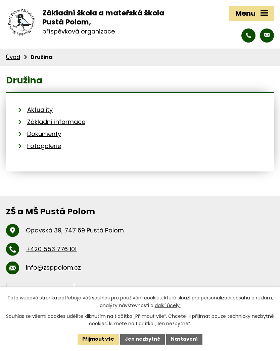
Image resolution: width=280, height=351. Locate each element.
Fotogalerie (44, 146)
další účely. (168, 305)
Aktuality (40, 110)
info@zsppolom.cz (53, 267)
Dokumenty (44, 134)
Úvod (13, 57)
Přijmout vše (98, 339)
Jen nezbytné (142, 339)
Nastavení (184, 339)
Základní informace (56, 122)
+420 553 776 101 (51, 249)
